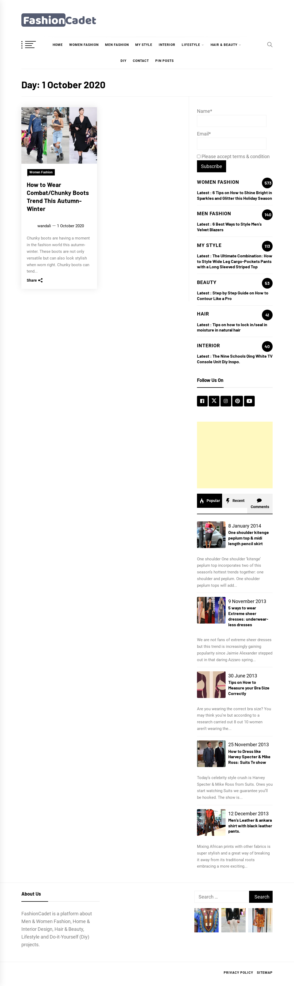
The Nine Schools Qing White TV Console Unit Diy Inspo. (235, 358)
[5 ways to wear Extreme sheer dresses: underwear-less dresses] (211, 610)
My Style (143, 45)
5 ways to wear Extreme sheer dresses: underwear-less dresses (248, 616)
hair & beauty (224, 45)
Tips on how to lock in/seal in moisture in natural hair (232, 327)
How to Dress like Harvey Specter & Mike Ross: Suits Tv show (249, 757)
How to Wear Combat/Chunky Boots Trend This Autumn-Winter (58, 196)
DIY (123, 61)
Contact (141, 61)
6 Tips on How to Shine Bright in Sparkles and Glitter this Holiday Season (234, 195)
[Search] (270, 44)
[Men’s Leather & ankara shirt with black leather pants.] (211, 822)
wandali (44, 225)
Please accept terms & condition (233, 156)
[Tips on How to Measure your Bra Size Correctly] (211, 684)
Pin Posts (164, 61)
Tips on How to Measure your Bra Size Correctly (248, 688)
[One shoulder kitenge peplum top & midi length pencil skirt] (211, 534)
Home (58, 45)
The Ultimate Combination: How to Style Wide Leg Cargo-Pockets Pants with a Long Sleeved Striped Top (234, 261)
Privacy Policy (238, 973)
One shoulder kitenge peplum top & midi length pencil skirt (248, 538)
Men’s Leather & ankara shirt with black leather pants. (250, 825)
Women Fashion (84, 45)
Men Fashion (117, 45)
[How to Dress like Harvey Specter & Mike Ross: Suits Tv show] (211, 753)
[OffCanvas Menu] (34, 45)
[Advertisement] (235, 455)
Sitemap (265, 973)
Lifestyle (191, 45)
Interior (167, 45)
